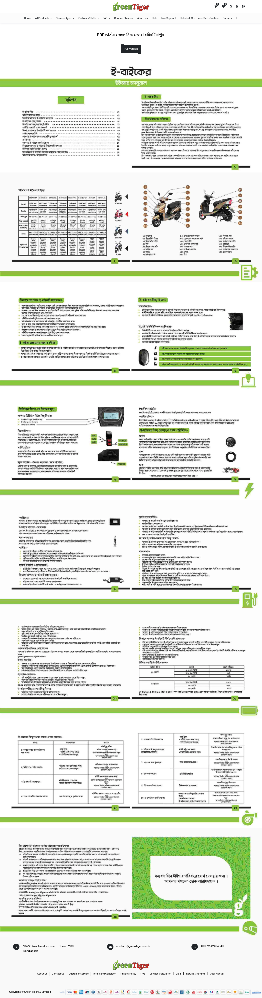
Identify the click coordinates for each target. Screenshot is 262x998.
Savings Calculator (160, 973)
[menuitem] (27, 18)
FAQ (143, 973)
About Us (42, 973)
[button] (237, 18)
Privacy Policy (128, 973)
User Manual (217, 973)
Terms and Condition (104, 973)
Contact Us (58, 973)
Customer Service (79, 973)
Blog (178, 973)
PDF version (131, 48)
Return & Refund (195, 973)
